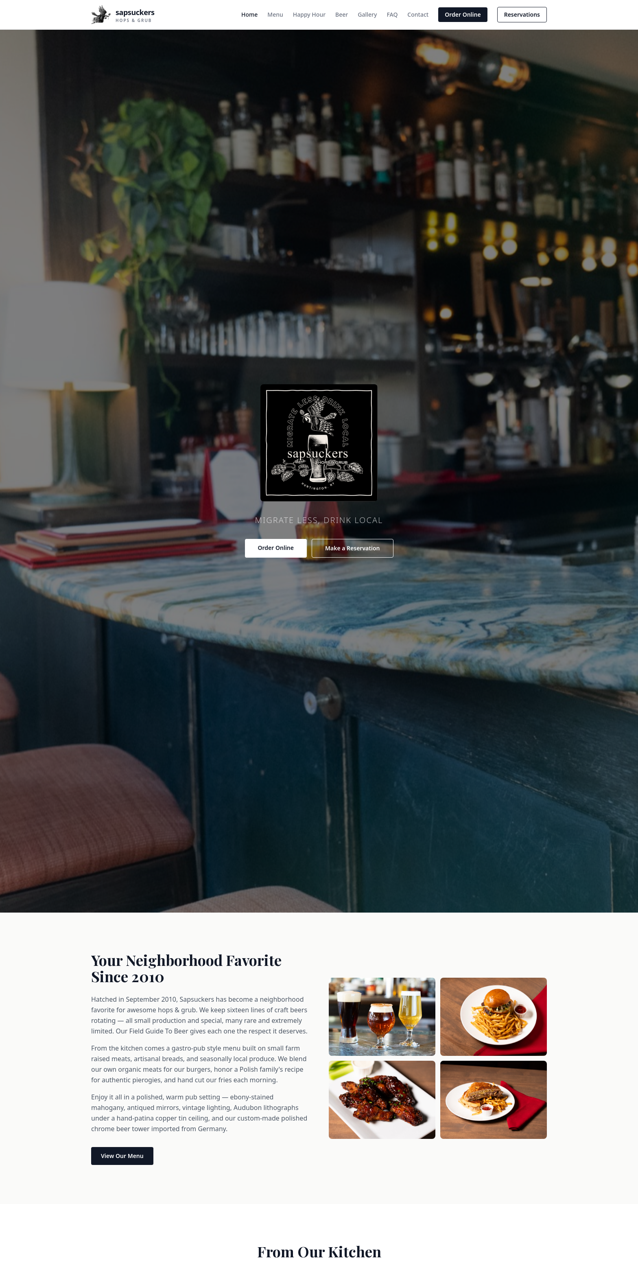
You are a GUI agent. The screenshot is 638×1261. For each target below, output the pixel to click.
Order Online (463, 14)
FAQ (392, 14)
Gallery (367, 14)
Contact (417, 14)
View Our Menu (122, 1156)
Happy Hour (309, 14)
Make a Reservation (352, 548)
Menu (275, 14)
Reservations (522, 14)
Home (249, 14)
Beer (341, 14)
